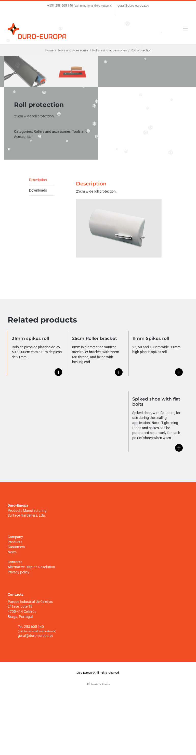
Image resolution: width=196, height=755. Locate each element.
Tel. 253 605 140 (31, 627)
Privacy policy (18, 572)
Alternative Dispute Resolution (31, 567)
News (12, 552)
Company (15, 537)
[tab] (42, 180)
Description (38, 180)
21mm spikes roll (30, 338)
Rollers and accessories (52, 131)
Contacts (15, 562)
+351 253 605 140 (60, 5)
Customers (16, 547)
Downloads (38, 190)
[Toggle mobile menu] (185, 28)
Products (15, 542)
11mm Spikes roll (150, 338)
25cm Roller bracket (94, 338)
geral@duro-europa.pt (133, 5)
